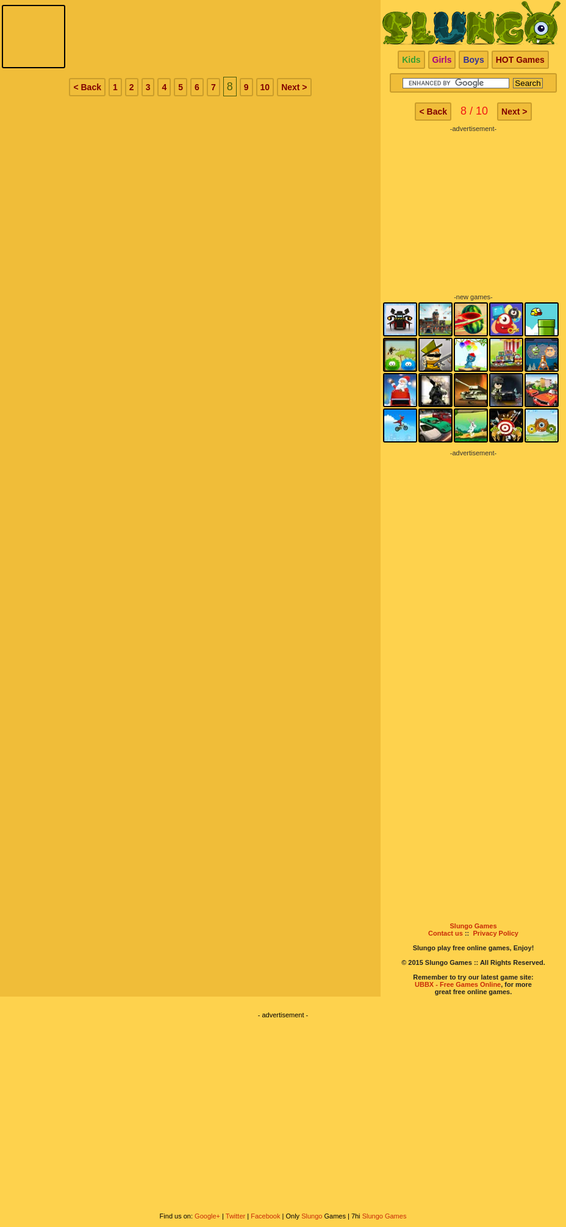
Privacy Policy (495, 933)
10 (265, 87)
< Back (87, 87)
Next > (294, 87)
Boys (473, 60)
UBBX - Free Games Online (458, 984)
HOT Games (520, 60)
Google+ (207, 1216)
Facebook (265, 1216)
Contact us (445, 933)
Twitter (235, 1216)
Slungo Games (473, 926)
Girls (442, 60)
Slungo (311, 1216)
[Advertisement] (473, 208)
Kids (411, 60)
